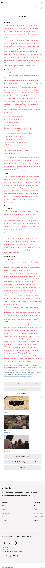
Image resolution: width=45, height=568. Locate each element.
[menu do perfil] (41, 2)
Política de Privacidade (7, 549)
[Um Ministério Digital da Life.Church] (22, 536)
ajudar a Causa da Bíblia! (26, 374)
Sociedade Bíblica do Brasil (34, 367)
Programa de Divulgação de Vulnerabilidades (12, 551)
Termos (16, 549)
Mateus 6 (8, 8)
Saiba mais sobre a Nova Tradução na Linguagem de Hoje (18, 376)
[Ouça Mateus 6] (36, 8)
